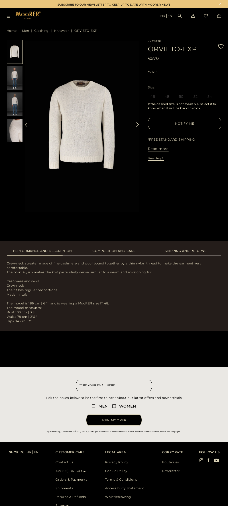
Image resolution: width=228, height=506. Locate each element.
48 (167, 96)
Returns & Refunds (70, 497)
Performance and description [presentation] (42, 251)
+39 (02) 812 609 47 (71, 471)
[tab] (42, 253)
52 (195, 96)
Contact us (64, 462)
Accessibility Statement (124, 488)
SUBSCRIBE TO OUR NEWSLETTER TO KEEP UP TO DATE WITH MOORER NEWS (114, 4)
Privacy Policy (81, 431)
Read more (158, 149)
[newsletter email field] (114, 385)
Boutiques (170, 462)
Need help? (156, 158)
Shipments (64, 488)
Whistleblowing (118, 497)
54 (210, 96)
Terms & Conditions (121, 480)
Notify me (184, 124)
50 (181, 96)
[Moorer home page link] (28, 15)
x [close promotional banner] (220, 4)
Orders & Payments (71, 480)
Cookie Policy (116, 471)
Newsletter (171, 471)
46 (152, 96)
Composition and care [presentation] (113, 251)
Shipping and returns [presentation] (185, 251)
